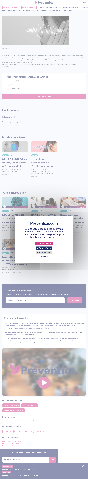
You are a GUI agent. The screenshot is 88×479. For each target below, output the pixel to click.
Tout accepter (44, 244)
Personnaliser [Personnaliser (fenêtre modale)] (44, 253)
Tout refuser (44, 248)
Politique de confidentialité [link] (44, 256)
